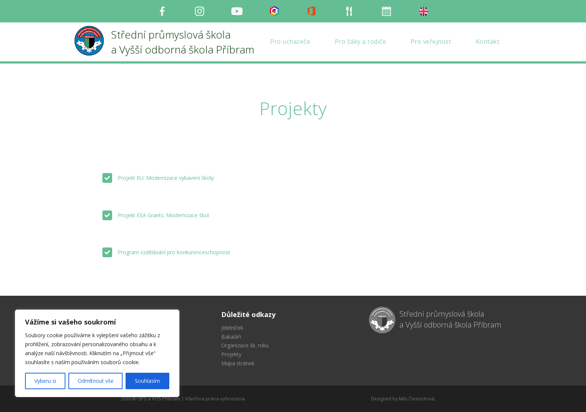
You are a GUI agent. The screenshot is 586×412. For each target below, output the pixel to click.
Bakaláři (231, 336)
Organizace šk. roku (245, 345)
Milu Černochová (416, 399)
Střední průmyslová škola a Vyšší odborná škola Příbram (451, 319)
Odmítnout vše (96, 380)
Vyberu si (45, 380)
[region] (97, 353)
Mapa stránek (238, 363)
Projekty (231, 354)
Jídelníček (232, 327)
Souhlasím (147, 380)
